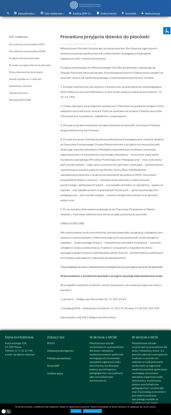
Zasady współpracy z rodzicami (25, 79)
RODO (51, 343)
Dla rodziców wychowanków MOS (26, 44)
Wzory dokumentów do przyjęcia (26, 72)
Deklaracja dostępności (60, 350)
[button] (8, 13)
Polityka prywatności (59, 358)
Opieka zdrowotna (18, 92)
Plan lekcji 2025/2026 (20, 99)
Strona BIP (53, 365)
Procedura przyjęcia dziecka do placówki (30, 65)
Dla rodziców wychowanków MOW (27, 51)
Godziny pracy (55, 373)
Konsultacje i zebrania (20, 85)
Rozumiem (76, 411)
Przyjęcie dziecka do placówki (24, 58)
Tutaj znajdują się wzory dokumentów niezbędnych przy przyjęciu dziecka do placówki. (111, 266)
